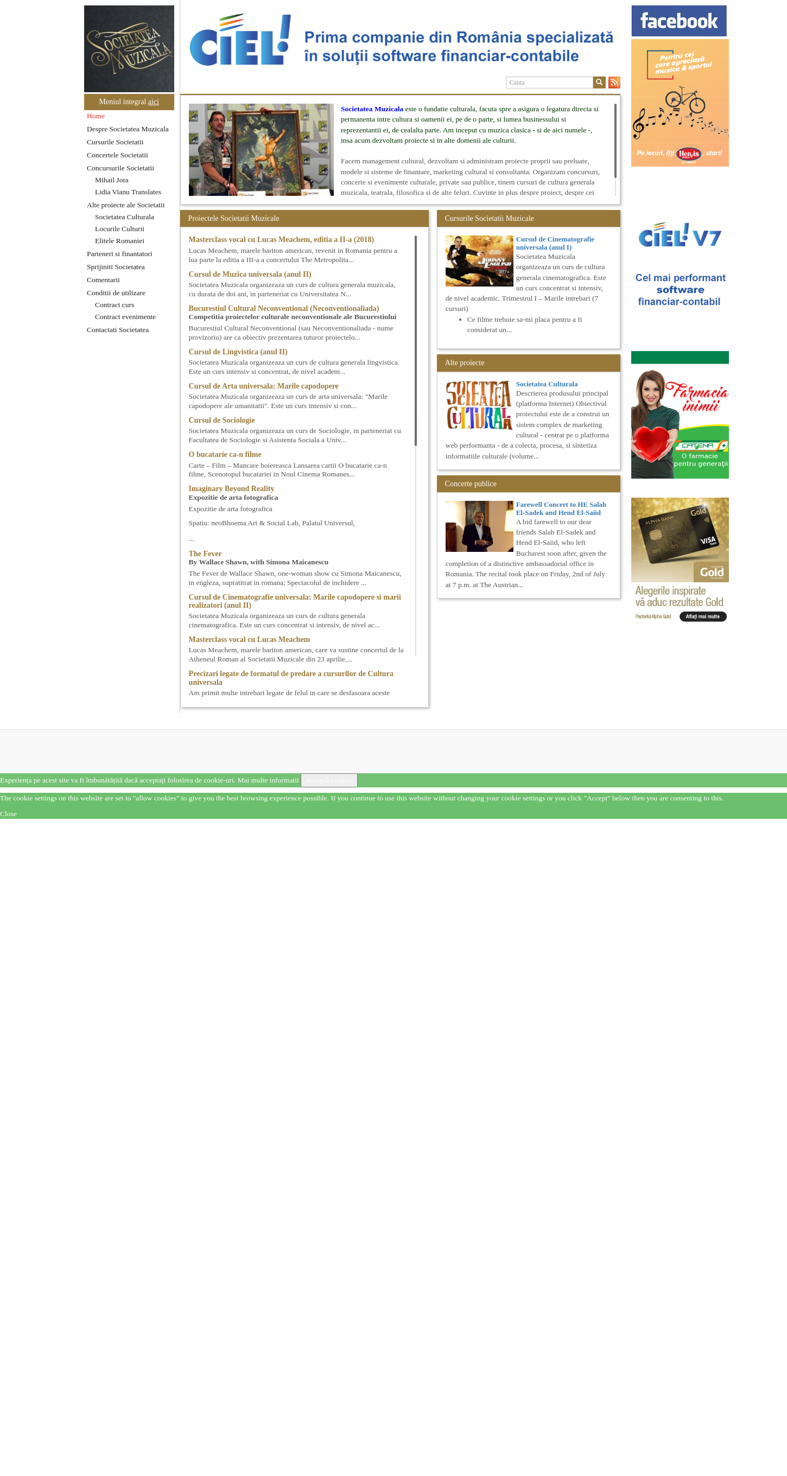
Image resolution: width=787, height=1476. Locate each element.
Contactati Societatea (118, 330)
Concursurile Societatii (120, 168)
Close (8, 814)
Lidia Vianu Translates (128, 192)
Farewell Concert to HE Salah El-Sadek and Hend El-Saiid (561, 508)
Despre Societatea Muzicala (128, 129)
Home (96, 116)
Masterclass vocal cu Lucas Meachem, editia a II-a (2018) (282, 240)
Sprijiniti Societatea (116, 267)
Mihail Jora (112, 180)
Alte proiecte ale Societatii (126, 205)
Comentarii (103, 280)
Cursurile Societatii (115, 142)
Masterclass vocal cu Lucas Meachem (249, 639)
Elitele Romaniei (119, 241)
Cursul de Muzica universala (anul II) (250, 274)
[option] (400, 39)
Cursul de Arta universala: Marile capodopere (264, 386)
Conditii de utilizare (116, 293)
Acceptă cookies (329, 780)
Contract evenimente (125, 317)
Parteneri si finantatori (120, 254)
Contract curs (114, 305)
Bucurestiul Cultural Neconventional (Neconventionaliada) (284, 308)
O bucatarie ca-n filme (225, 454)
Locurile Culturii (119, 229)
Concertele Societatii (117, 155)
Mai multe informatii (268, 780)
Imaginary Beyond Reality (232, 489)
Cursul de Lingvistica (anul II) (238, 352)
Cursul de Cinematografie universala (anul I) (555, 243)
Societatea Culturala (124, 217)
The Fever (205, 554)
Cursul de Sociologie (222, 420)
